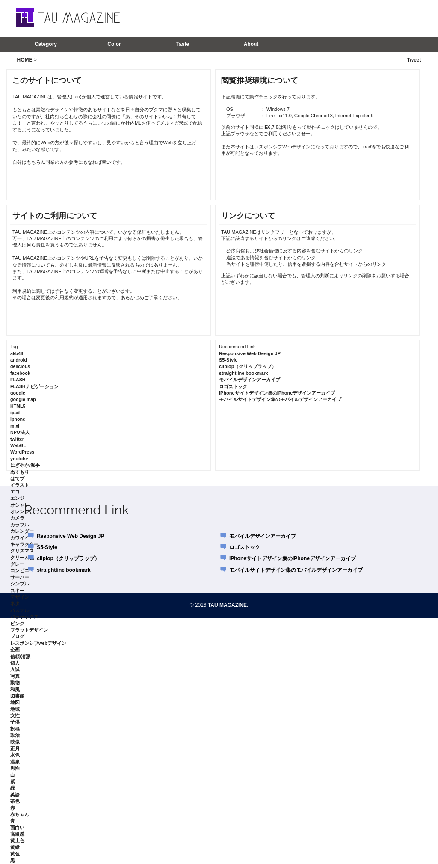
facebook (20, 373)
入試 (15, 669)
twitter (17, 439)
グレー (17, 564)
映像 (15, 742)
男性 (15, 768)
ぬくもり (19, 472)
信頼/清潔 (20, 656)
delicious (20, 366)
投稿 (15, 728)
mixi (14, 425)
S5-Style (228, 359)
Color (114, 44)
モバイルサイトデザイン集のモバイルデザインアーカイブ (280, 399)
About (251, 44)
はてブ (17, 478)
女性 (15, 715)
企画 (15, 649)
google (17, 392)
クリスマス (22, 550)
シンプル (19, 583)
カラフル (19, 524)
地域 (15, 709)
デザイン (19, 597)
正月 (15, 748)
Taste (182, 44)
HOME (25, 60)
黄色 (15, 853)
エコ (15, 491)
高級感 (17, 834)
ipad (15, 412)
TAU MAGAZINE (227, 605)
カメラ (17, 517)
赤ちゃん (19, 814)
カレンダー (22, 531)
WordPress (22, 451)
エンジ (17, 498)
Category (46, 44)
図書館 (17, 695)
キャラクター (24, 544)
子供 (15, 721)
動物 (15, 682)
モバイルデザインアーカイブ (249, 379)
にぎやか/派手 (25, 465)
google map (23, 399)
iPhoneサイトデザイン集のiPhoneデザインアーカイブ (277, 392)
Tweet (414, 60)
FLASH (18, 379)
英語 (15, 794)
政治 (15, 735)
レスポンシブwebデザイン (38, 643)
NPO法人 (20, 432)
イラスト (19, 484)
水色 (15, 754)
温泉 (15, 761)
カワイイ (19, 537)
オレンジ (19, 511)
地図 (15, 702)
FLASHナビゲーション (34, 386)
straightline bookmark (243, 373)
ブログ (17, 636)
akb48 (16, 353)
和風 (15, 689)
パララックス (24, 616)
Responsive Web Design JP (250, 353)
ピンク (17, 623)
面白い (17, 827)
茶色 (15, 801)
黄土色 (17, 840)
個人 (15, 662)
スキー (17, 590)
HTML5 (18, 406)
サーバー (19, 577)
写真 (15, 676)
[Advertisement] (308, 18)
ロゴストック (233, 386)
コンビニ (19, 570)
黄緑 (15, 847)
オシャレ (19, 505)
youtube (19, 458)
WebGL (18, 445)
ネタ (15, 603)
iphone (17, 419)
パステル (19, 610)
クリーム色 (22, 557)
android (18, 359)
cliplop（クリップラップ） (247, 366)
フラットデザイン (29, 629)
